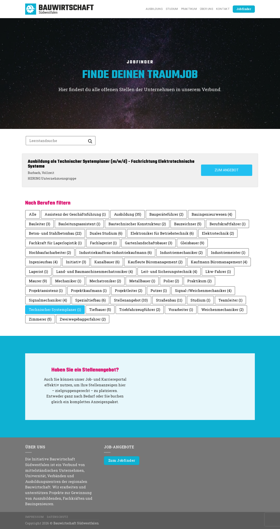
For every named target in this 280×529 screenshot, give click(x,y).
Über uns (206, 8)
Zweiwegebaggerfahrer (83, 319)
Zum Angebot (227, 170)
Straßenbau (169, 300)
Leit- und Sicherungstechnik (169, 271)
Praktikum (189, 8)
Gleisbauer (192, 243)
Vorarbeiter (180, 309)
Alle (32, 214)
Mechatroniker (105, 281)
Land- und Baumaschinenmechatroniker (94, 271)
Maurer (38, 281)
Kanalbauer (106, 262)
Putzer (158, 290)
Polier (171, 281)
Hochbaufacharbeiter (50, 252)
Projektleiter (128, 290)
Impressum (34, 517)
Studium (172, 8)
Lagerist (38, 271)
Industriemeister (228, 252)
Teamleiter (230, 300)
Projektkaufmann (89, 290)
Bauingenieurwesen (212, 214)
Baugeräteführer (166, 214)
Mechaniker (68, 281)
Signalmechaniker (48, 300)
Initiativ (76, 262)
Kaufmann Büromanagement (219, 262)
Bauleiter (39, 224)
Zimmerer (40, 319)
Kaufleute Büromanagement (155, 262)
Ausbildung (154, 8)
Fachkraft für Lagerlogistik (55, 243)
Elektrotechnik (218, 233)
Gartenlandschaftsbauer (148, 243)
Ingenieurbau (43, 262)
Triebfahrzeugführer (139, 309)
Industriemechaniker (181, 252)
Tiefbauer (100, 309)
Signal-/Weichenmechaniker (203, 290)
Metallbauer (142, 281)
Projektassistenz (46, 290)
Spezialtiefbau (90, 300)
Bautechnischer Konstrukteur (137, 224)
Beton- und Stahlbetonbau (55, 233)
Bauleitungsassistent (79, 224)
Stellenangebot (131, 300)
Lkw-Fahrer (218, 271)
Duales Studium (106, 233)
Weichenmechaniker (222, 309)
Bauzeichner (187, 224)
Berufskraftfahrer (227, 224)
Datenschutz (57, 517)
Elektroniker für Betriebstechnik (162, 233)
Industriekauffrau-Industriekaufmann (115, 252)
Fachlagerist (103, 243)
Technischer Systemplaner (55, 309)
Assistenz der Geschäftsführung (75, 214)
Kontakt (223, 8)
